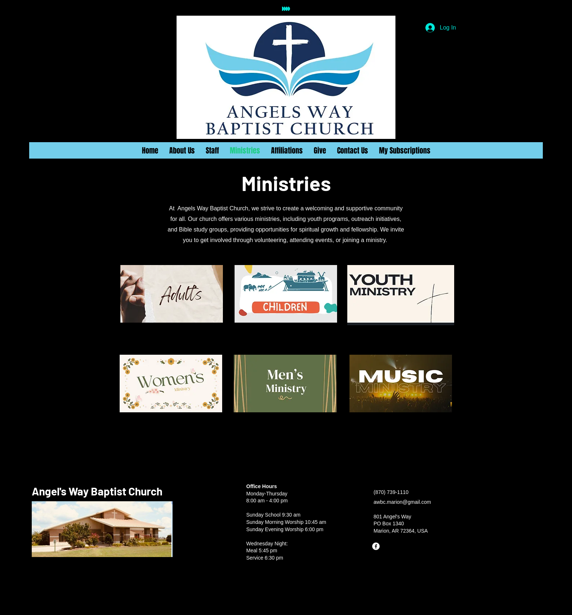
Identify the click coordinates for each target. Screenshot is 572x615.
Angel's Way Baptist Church (97, 491)
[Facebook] (375, 546)
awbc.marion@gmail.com (402, 502)
